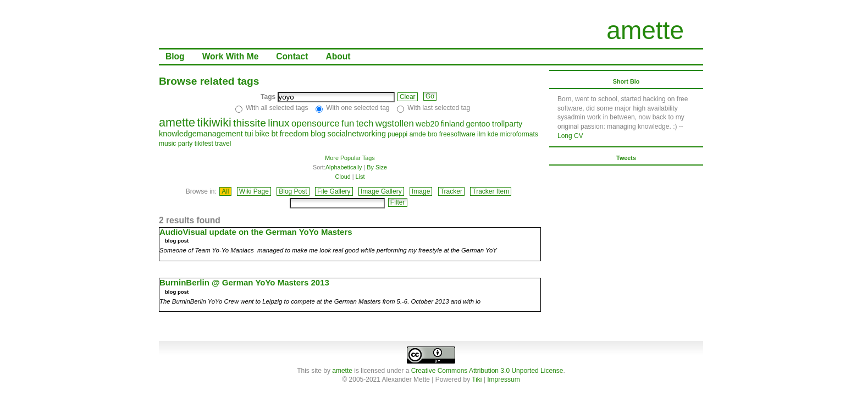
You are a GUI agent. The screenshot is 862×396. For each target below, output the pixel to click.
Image (421, 191)
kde (493, 134)
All (225, 191)
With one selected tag (357, 108)
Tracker (451, 191)
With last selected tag (438, 108)
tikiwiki (214, 122)
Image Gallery (381, 191)
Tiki (477, 379)
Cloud (343, 176)
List (360, 176)
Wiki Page (254, 191)
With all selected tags (277, 108)
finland (452, 123)
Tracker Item (490, 191)
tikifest (204, 143)
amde (418, 134)
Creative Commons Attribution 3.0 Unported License (487, 371)
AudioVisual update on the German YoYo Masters (255, 232)
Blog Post (293, 191)
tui (249, 133)
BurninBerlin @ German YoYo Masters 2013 (244, 282)
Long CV (570, 136)
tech (365, 123)
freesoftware (457, 134)
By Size (377, 167)
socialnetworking (357, 133)
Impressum (503, 379)
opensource (315, 123)
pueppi (397, 134)
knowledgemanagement (201, 133)
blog (318, 133)
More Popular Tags (349, 158)
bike (262, 133)
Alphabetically (343, 167)
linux (278, 123)
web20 (427, 123)
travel (223, 143)
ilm (481, 134)
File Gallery (334, 191)
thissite (249, 123)
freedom (294, 133)
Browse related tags (209, 81)
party (185, 143)
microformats (519, 134)
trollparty (507, 123)
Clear (408, 97)
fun (347, 123)
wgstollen (394, 123)
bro (432, 134)
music (167, 143)
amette (645, 30)
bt (274, 133)
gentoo (478, 123)
